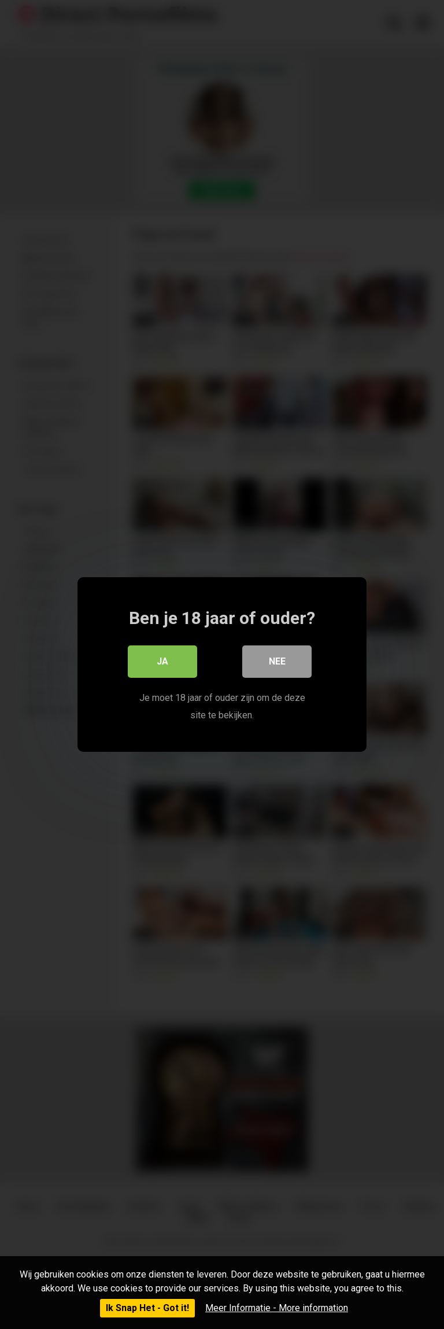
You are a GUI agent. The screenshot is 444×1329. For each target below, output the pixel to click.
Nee (277, 661)
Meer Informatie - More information (276, 1307)
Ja (162, 661)
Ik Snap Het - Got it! (147, 1307)
